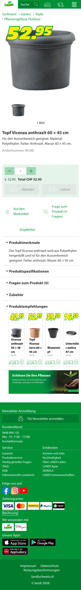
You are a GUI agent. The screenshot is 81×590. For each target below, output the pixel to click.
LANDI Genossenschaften (59, 475)
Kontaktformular (12, 441)
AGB (5, 470)
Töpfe (39, 14)
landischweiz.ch (42, 576)
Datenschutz (50, 566)
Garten (26, 14)
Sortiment (9, 14)
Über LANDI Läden (54, 462)
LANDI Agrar (50, 466)
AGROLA (48, 470)
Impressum (28, 566)
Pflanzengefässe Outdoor (22, 19)
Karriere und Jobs (54, 453)
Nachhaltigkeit (52, 458)
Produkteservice (12, 458)
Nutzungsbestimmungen (42, 570)
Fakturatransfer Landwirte (18, 475)
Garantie (7, 453)
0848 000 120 (10, 433)
